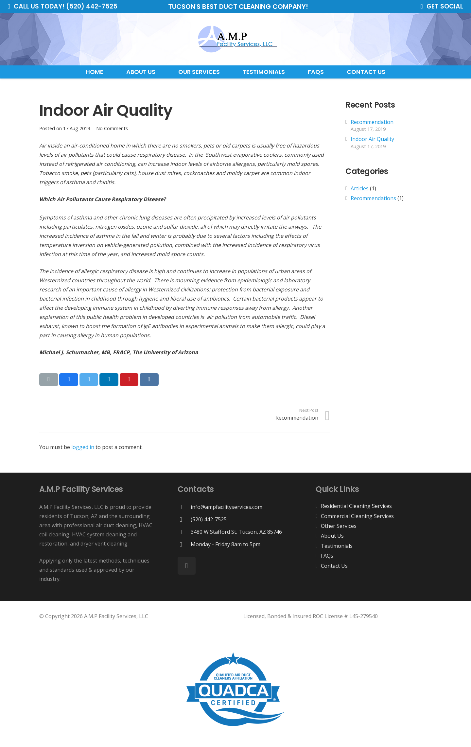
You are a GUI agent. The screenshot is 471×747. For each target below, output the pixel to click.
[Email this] (48, 379)
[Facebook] (187, 566)
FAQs (327, 555)
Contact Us (334, 565)
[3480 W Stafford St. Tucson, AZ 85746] (184, 532)
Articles (360, 188)
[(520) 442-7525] (184, 519)
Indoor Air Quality (372, 139)
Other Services (339, 526)
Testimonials (337, 545)
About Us (332, 535)
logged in (82, 447)
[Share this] (68, 379)
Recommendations (373, 198)
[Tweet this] (88, 379)
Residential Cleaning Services (356, 506)
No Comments (112, 128)
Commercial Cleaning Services (357, 516)
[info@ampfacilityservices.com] (184, 507)
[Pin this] (129, 379)
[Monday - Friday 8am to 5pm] (184, 544)
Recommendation (372, 122)
